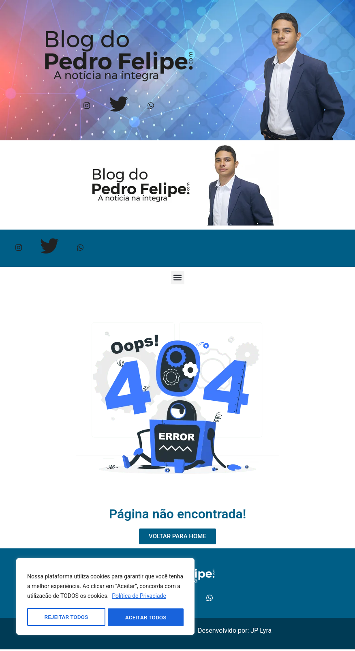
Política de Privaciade (139, 597)
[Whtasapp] (150, 106)
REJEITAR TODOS (66, 617)
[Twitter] (118, 106)
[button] (177, 279)
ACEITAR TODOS (146, 617)
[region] (105, 597)
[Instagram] (86, 106)
